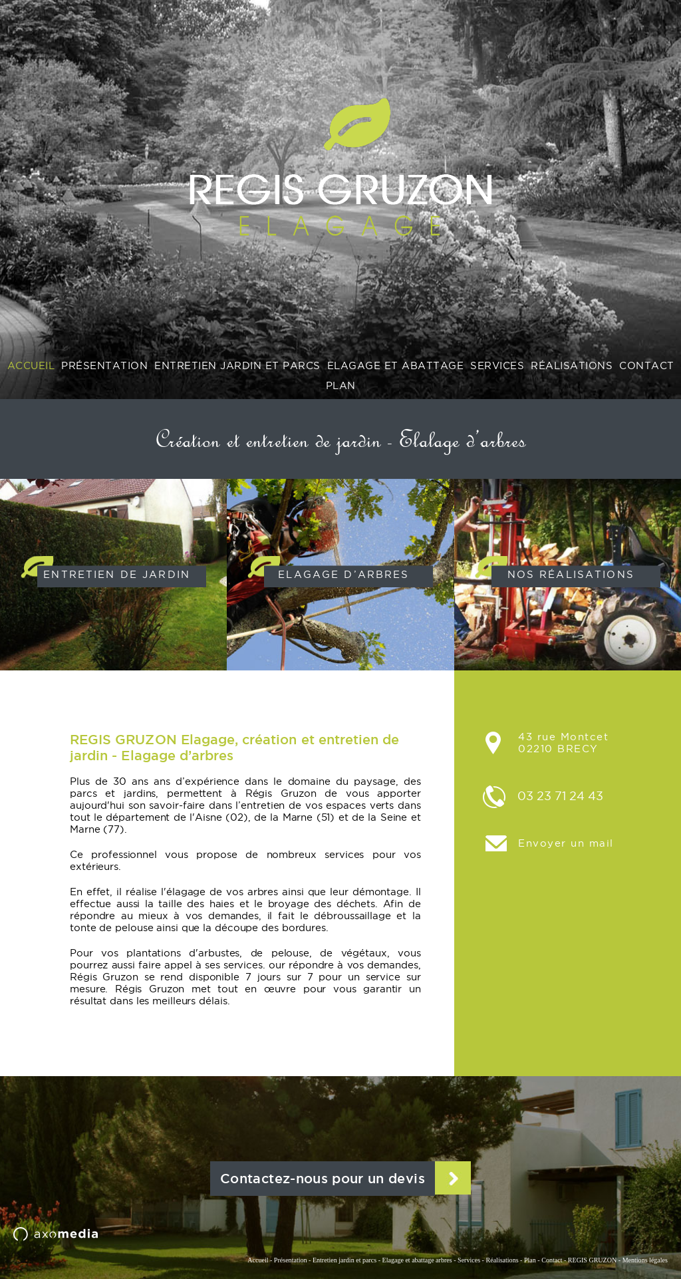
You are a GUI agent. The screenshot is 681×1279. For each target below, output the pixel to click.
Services (469, 1260)
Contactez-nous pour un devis (322, 1178)
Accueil (257, 1260)
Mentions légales (645, 1260)
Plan (530, 1260)
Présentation (290, 1260)
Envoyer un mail (566, 843)
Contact (551, 1260)
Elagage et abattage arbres (417, 1260)
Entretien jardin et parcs (344, 1260)
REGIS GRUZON (592, 1260)
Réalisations (501, 1260)
